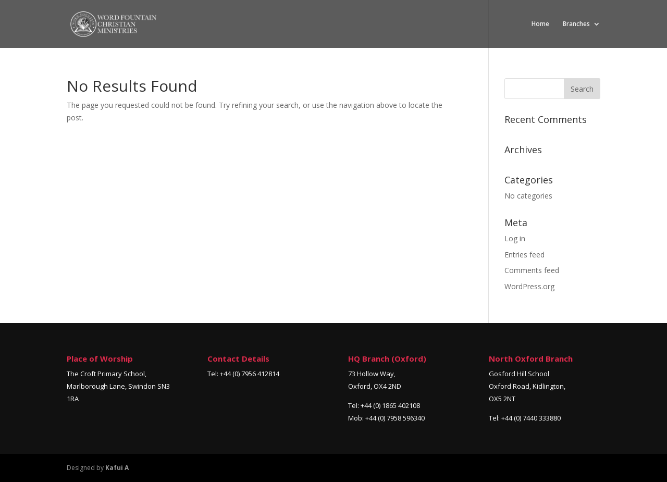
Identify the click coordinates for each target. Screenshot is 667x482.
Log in (514, 238)
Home (540, 24)
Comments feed (531, 270)
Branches (576, 24)
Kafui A (117, 467)
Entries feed (524, 254)
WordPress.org (529, 286)
